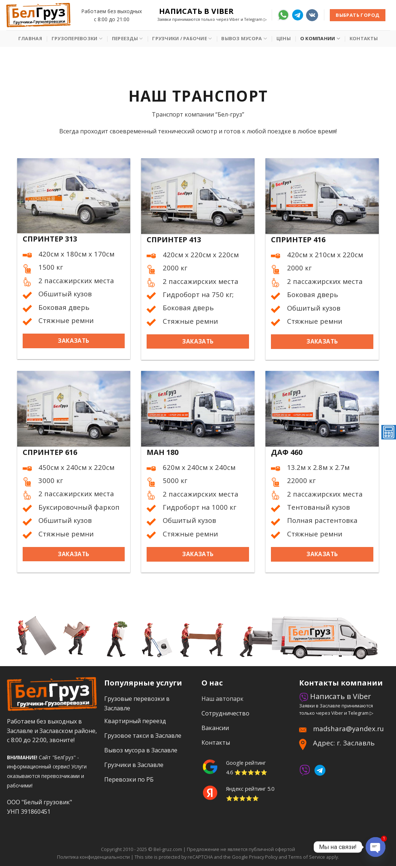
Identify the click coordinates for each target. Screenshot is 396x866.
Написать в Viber (196, 11)
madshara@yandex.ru (348, 728)
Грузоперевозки (77, 38)
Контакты (364, 38)
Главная (30, 38)
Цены (283, 38)
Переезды (127, 38)
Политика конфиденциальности (93, 857)
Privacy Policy (263, 857)
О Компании (320, 38)
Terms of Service (306, 857)
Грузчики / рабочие (182, 38)
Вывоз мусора (244, 38)
